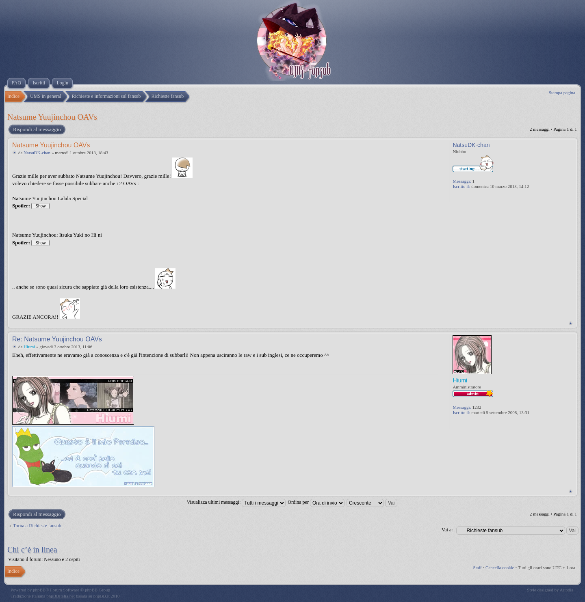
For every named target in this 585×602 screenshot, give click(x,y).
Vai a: (447, 530)
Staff (477, 567)
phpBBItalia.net (60, 595)
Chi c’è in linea (32, 549)
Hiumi (29, 346)
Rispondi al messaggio (36, 129)
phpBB (39, 589)
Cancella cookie (499, 567)
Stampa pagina (562, 92)
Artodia (567, 589)
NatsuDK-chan (37, 152)
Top (570, 323)
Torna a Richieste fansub (37, 526)
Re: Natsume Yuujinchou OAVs (57, 339)
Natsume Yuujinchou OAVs (52, 116)
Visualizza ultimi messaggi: (236, 502)
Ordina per (316, 502)
